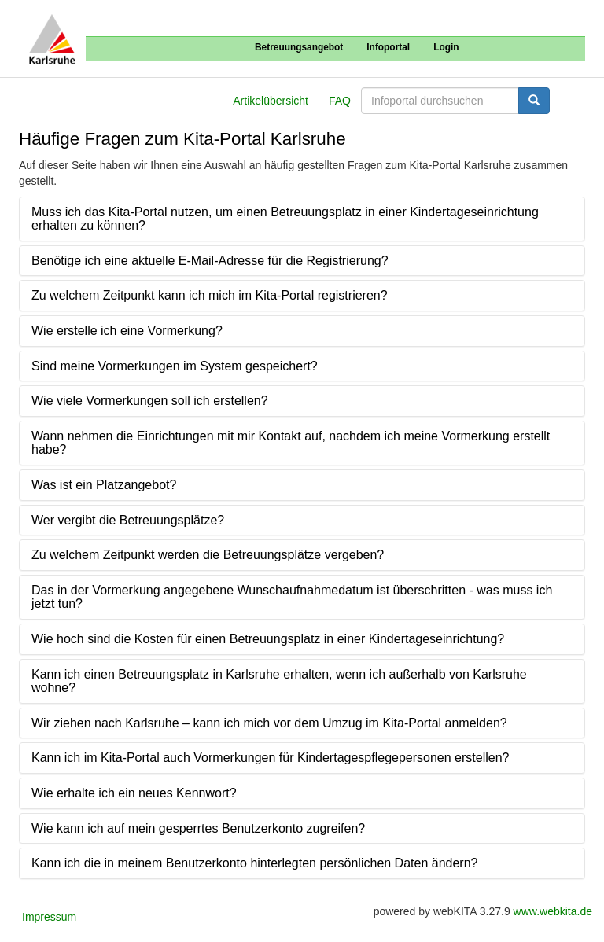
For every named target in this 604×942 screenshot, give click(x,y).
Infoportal (388, 47)
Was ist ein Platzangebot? (103, 484)
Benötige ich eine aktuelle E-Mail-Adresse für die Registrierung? (210, 260)
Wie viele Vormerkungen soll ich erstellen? (149, 400)
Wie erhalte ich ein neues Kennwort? (134, 793)
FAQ (340, 100)
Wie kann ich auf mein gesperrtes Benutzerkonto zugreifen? (198, 828)
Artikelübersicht (270, 100)
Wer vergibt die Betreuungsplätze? (127, 520)
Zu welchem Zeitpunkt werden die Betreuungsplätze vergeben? (207, 554)
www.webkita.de (553, 911)
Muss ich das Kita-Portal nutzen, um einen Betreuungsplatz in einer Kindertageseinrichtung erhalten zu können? (285, 219)
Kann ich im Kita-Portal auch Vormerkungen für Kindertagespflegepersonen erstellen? (270, 757)
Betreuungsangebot (299, 47)
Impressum (49, 917)
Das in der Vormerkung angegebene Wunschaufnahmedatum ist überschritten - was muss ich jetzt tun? (291, 597)
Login (446, 47)
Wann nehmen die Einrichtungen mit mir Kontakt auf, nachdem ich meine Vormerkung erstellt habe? (290, 443)
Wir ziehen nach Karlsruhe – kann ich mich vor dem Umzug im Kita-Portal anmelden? (269, 723)
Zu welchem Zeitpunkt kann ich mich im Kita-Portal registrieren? (209, 295)
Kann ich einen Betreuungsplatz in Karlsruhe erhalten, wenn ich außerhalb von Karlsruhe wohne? (279, 681)
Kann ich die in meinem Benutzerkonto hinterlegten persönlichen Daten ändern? (254, 863)
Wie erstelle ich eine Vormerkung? (127, 330)
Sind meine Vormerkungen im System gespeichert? (174, 366)
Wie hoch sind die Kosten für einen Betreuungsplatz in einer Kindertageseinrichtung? (267, 639)
